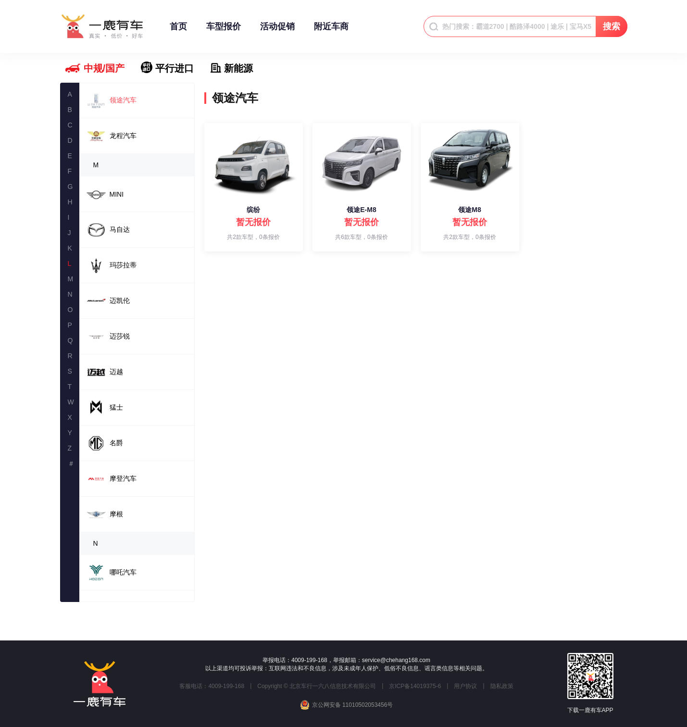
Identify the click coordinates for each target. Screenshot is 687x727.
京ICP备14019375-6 (415, 686)
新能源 (238, 68)
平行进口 (174, 68)
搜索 (611, 26)
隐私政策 (501, 686)
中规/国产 (104, 68)
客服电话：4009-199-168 (211, 686)
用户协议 (465, 686)
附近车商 (331, 31)
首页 (178, 31)
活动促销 (277, 31)
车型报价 (223, 31)
